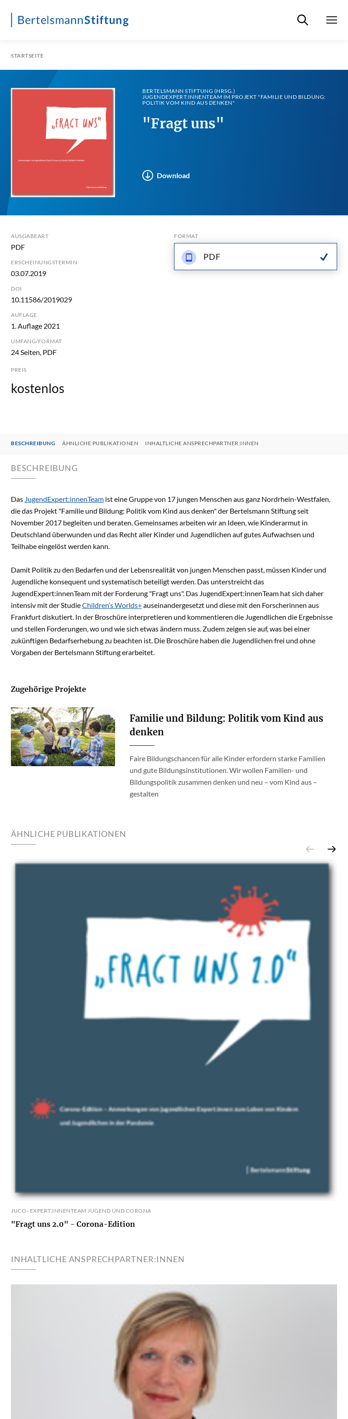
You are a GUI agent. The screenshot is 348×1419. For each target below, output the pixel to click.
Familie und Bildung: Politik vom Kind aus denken (226, 725)
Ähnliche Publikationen (100, 443)
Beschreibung (33, 443)
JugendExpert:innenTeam (64, 499)
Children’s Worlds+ (112, 605)
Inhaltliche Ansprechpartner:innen (202, 443)
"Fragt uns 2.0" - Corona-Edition (73, 1224)
